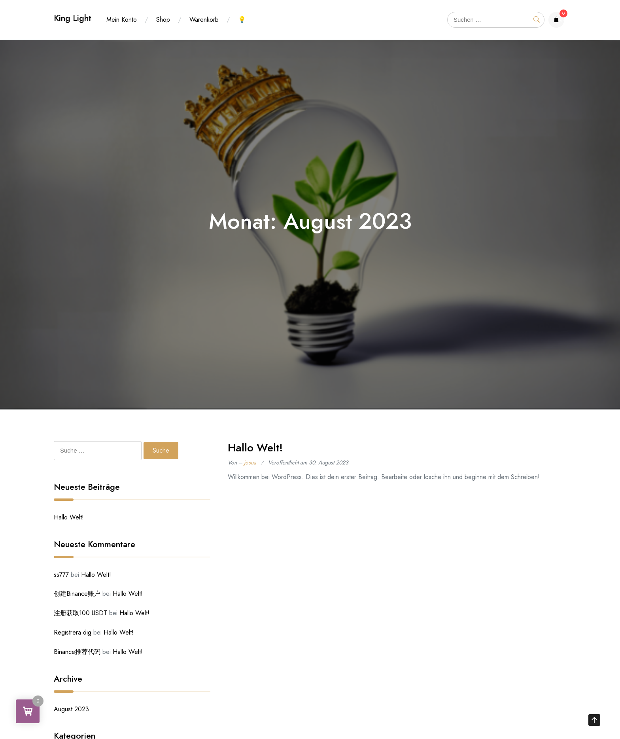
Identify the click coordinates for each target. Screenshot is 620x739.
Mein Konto (121, 19)
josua (250, 462)
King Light (72, 18)
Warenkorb (204, 19)
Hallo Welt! (255, 448)
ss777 (61, 574)
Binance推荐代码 (77, 651)
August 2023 (71, 709)
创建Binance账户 (77, 593)
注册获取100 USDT (80, 613)
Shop (163, 19)
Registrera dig (72, 632)
